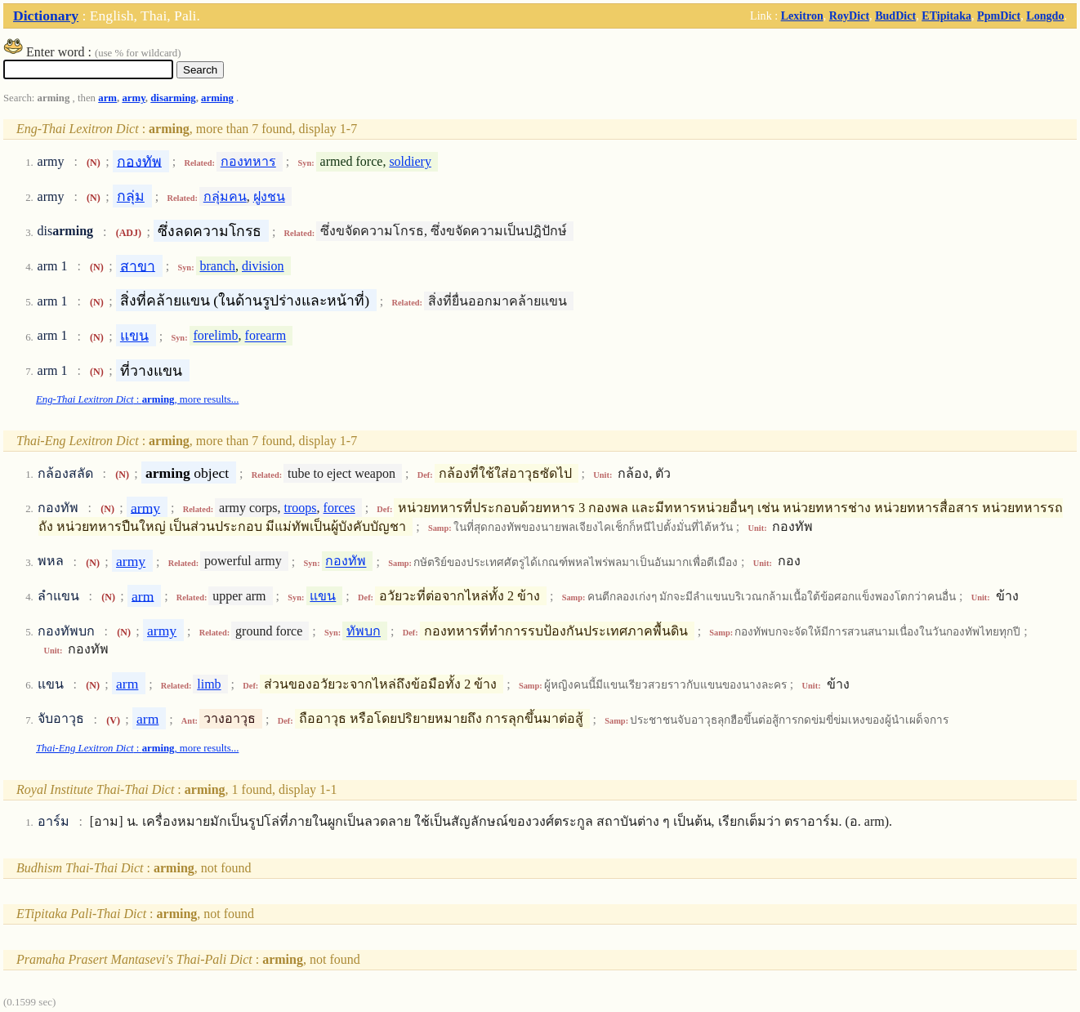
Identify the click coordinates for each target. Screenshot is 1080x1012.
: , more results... (137, 399)
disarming (172, 98)
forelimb (215, 336)
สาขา (137, 265)
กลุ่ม (131, 196)
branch (217, 266)
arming (217, 98)
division (263, 266)
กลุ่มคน (225, 196)
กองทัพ (139, 161)
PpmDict (998, 15)
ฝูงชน (269, 196)
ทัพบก (363, 631)
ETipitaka (946, 15)
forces (339, 508)
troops (300, 508)
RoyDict (849, 15)
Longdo (1045, 15)
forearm (266, 336)
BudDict (895, 15)
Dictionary (45, 15)
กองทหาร (248, 161)
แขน (134, 336)
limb (209, 684)
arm (107, 98)
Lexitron (802, 15)
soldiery (410, 161)
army (133, 98)
